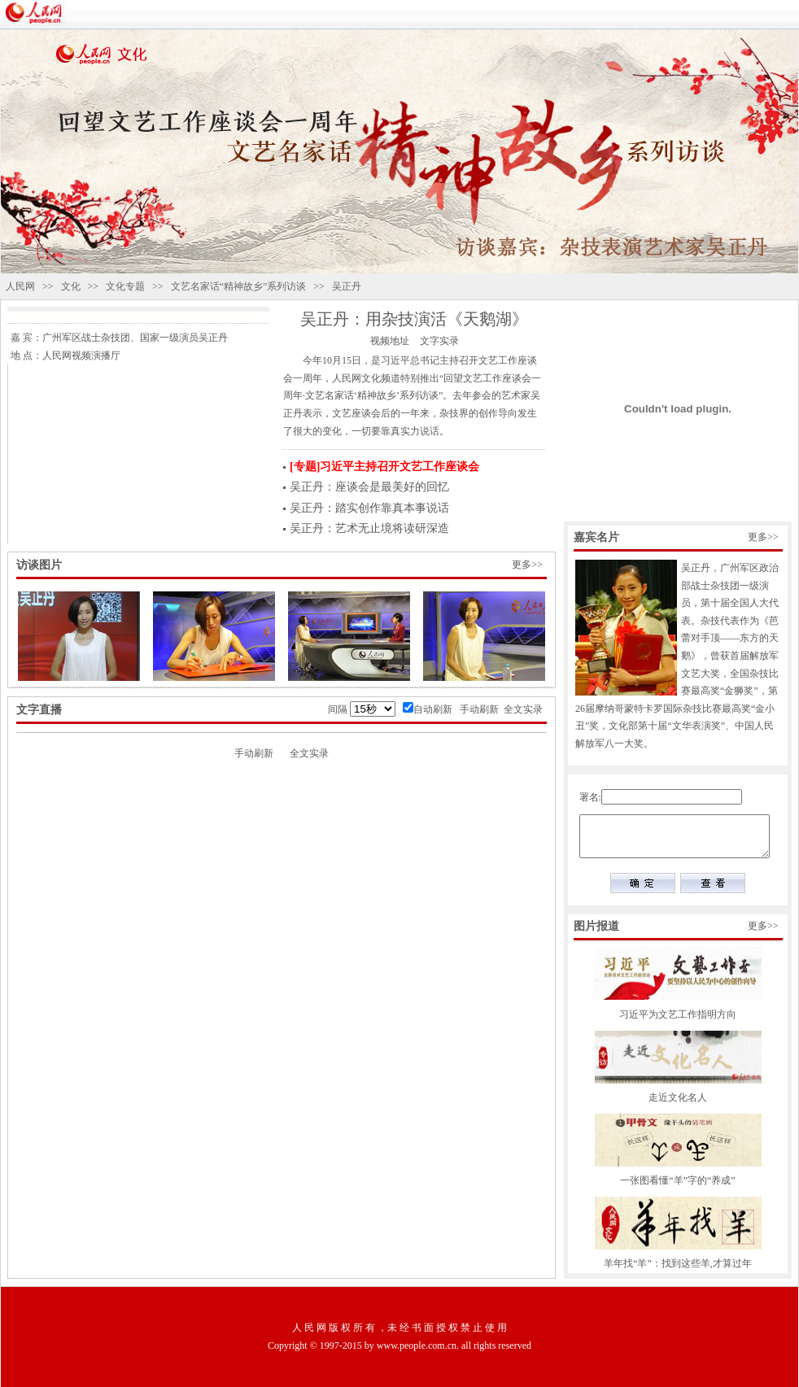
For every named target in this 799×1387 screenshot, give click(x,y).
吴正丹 (346, 286)
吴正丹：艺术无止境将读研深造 (369, 528)
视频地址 (389, 341)
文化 (71, 286)
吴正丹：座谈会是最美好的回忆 (369, 487)
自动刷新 (432, 709)
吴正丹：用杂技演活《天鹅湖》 (414, 319)
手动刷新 (479, 709)
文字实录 (439, 341)
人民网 (20, 286)
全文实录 (523, 709)
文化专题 (125, 286)
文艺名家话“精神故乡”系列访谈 (239, 286)
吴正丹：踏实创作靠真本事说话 (369, 508)
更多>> (527, 564)
